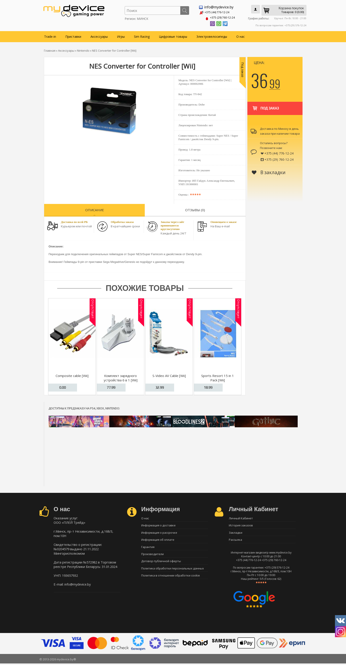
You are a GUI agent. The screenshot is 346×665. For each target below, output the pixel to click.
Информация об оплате (157, 541)
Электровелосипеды (211, 36)
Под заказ (265, 105)
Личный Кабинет (241, 517)
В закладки (269, 171)
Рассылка (235, 541)
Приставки (73, 36)
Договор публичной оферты (161, 564)
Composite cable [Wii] (72, 375)
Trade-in (50, 36)
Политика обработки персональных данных (172, 571)
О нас (240, 36)
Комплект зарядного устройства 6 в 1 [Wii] (120, 377)
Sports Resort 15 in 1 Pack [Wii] (217, 377)
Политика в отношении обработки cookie (170, 579)
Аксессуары (99, 36)
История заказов (241, 525)
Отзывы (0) (195, 209)
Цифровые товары (173, 36)
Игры (121, 36)
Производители (152, 556)
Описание (94, 209)
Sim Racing (142, 36)
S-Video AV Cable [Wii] (169, 375)
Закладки (235, 533)
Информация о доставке (158, 525)
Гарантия (147, 548)
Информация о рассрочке (159, 533)
